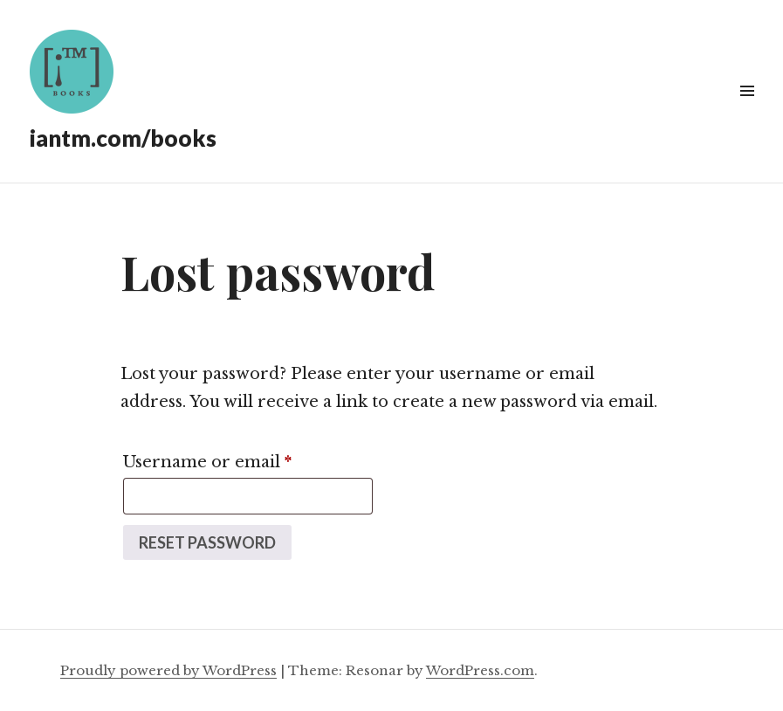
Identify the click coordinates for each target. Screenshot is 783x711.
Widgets (746, 110)
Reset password (207, 542)
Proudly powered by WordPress (168, 670)
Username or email (245, 459)
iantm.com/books (123, 138)
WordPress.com (480, 670)
